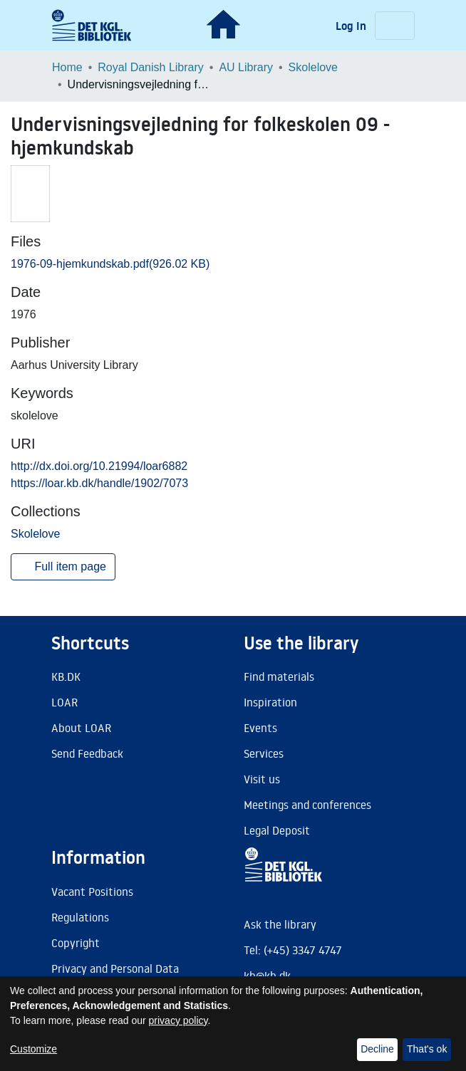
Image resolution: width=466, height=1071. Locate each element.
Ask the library (280, 924)
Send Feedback (87, 753)
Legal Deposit (277, 830)
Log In (352, 25)
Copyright (75, 943)
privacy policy (178, 1020)
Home (67, 67)
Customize (33, 1049)
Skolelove (313, 67)
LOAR (64, 702)
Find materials (279, 676)
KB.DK (66, 676)
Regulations (80, 917)
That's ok (427, 1049)
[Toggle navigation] (395, 25)
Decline (377, 1049)
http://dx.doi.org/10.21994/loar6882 (99, 466)
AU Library (246, 67)
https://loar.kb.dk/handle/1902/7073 (99, 483)
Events (260, 728)
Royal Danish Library (151, 67)
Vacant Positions (92, 891)
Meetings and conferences (307, 805)
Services (264, 753)
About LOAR (81, 728)
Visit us (262, 779)
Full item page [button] (63, 566)
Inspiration (270, 702)
